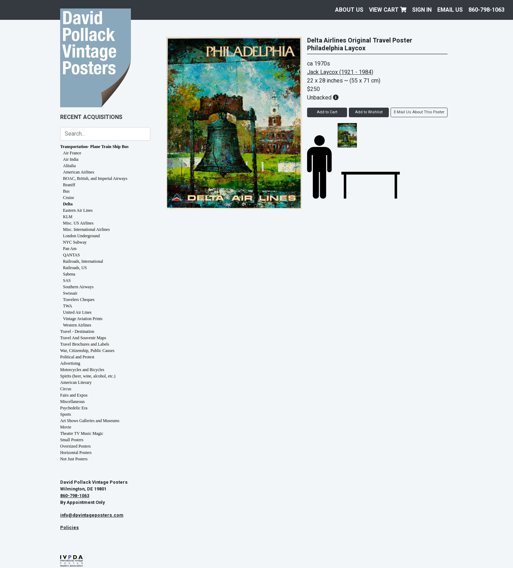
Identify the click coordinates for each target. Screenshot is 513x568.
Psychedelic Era (73, 407)
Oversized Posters (75, 446)
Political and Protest (77, 356)
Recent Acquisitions (91, 117)
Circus (65, 388)
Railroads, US (75, 267)
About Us (349, 10)
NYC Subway (75, 242)
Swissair (70, 293)
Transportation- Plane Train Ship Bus (94, 146)
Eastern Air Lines (78, 210)
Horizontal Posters (76, 452)
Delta (68, 203)
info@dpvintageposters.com (91, 515)
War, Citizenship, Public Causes (87, 350)
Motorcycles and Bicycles (82, 369)
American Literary (76, 382)
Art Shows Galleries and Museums (89, 420)
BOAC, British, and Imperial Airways (95, 178)
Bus (66, 191)
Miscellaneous (72, 401)
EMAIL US (450, 10)
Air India (71, 159)
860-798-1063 (486, 10)
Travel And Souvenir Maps (83, 337)
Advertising (70, 363)
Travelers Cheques (78, 299)
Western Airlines (77, 325)
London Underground (81, 235)
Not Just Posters (73, 458)
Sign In (422, 10)
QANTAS (71, 254)
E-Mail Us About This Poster (419, 112)
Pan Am (69, 248)
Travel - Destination (77, 331)
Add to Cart (327, 112)
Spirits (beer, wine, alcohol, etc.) (87, 376)
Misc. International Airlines (86, 229)
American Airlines (78, 172)
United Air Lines (77, 312)
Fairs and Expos (73, 395)
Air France (72, 152)
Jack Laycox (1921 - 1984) (340, 72)
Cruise (68, 197)
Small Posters (71, 439)
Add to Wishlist (368, 112)
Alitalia (69, 165)
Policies (69, 527)
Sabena (69, 274)
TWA (67, 305)
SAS (67, 280)
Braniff (69, 184)
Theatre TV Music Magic (81, 433)
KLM (68, 216)
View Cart (388, 10)
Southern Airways (78, 286)
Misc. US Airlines (78, 223)
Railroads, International (83, 261)
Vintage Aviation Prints (83, 318)
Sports (65, 414)
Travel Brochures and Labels (84, 344)
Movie (65, 427)
